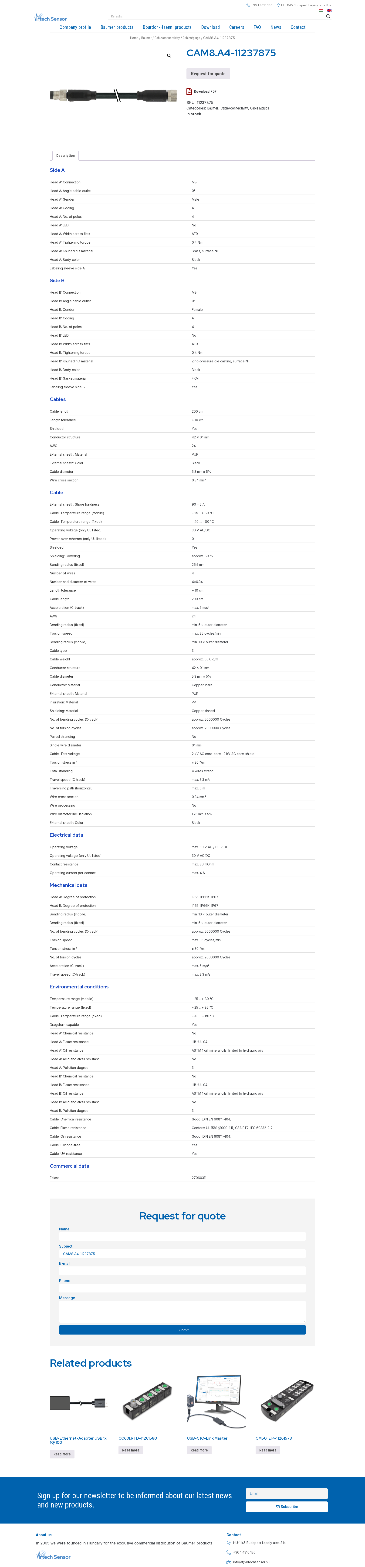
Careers (236, 27)
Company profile (75, 27)
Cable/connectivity (167, 38)
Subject (65, 1246)
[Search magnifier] (328, 16)
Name (64, 1229)
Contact (298, 27)
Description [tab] (65, 155)
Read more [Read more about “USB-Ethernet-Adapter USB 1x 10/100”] (62, 1454)
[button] (169, 56)
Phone (64, 1280)
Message (67, 1297)
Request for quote (208, 73)
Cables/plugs (191, 38)
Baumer (146, 38)
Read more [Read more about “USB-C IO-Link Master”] (199, 1450)
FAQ (257, 27)
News (275, 27)
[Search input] (217, 16)
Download (210, 27)
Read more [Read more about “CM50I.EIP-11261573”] (268, 1450)
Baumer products (117, 27)
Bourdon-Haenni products (167, 27)
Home (134, 38)
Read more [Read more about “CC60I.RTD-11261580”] (130, 1450)
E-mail (64, 1263)
